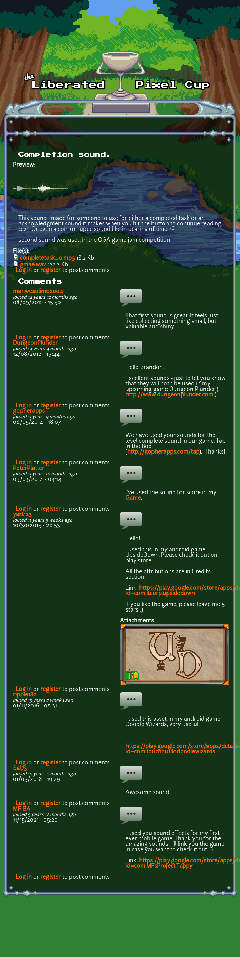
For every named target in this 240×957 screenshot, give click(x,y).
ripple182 (25, 695)
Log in (24, 270)
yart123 (22, 514)
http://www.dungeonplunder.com (169, 395)
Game (133, 498)
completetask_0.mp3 (47, 258)
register (50, 270)
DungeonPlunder (35, 343)
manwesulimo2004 (38, 291)
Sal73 (20, 768)
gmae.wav (33, 265)
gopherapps (29, 411)
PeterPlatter (28, 468)
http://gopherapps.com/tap (163, 452)
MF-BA (21, 809)
